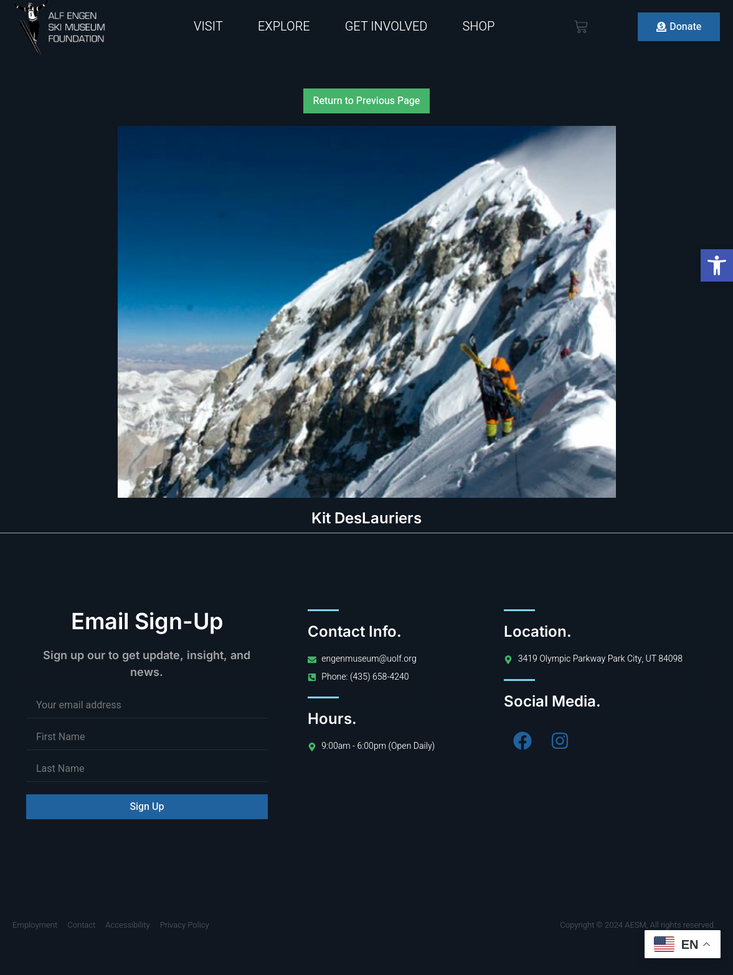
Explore (284, 26)
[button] (717, 265)
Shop (478, 26)
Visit (208, 26)
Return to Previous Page (366, 100)
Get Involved (386, 26)
